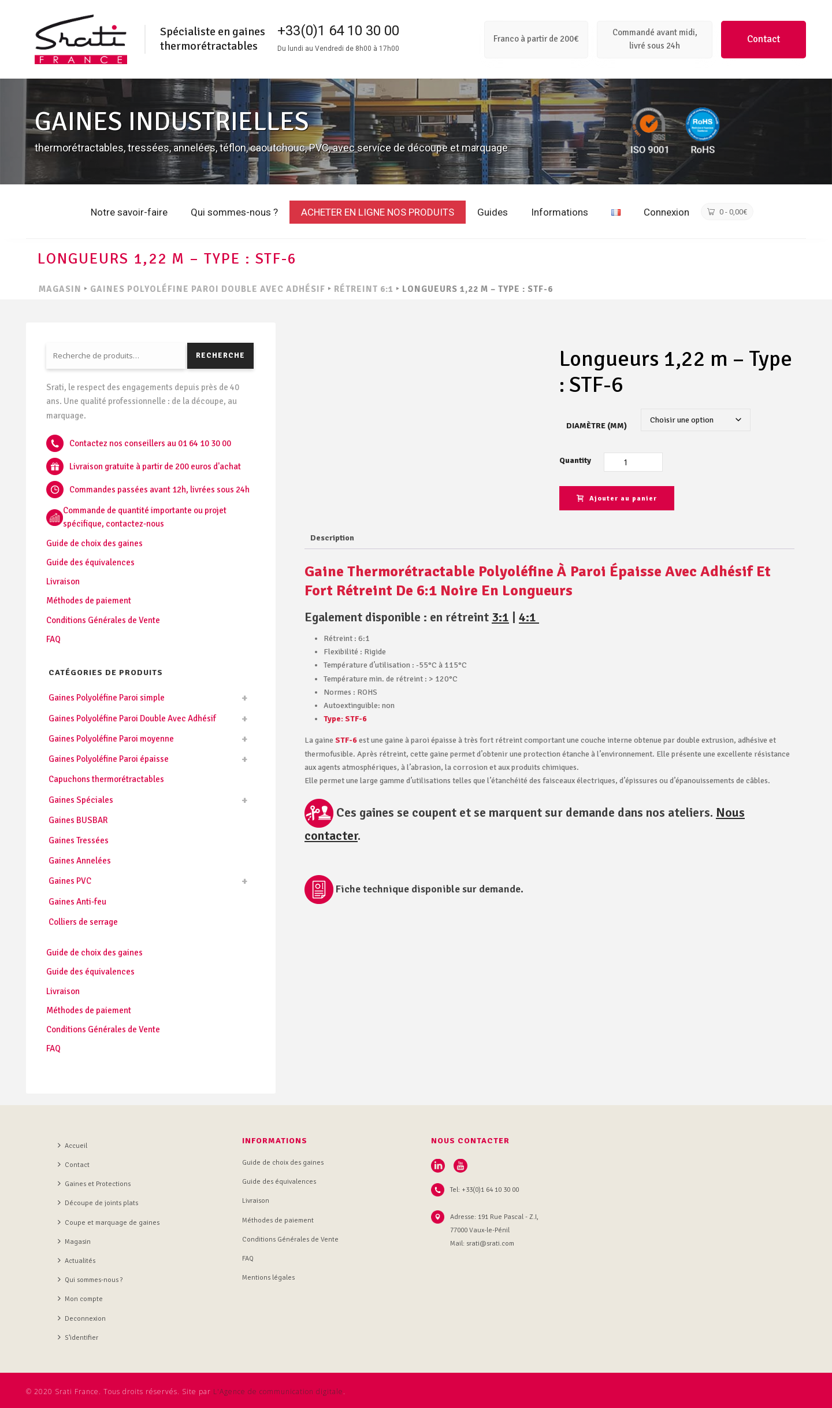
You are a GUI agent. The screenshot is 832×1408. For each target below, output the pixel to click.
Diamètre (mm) (596, 426)
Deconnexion (82, 1318)
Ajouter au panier (617, 498)
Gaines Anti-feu (77, 901)
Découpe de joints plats (98, 1202)
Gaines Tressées (79, 840)
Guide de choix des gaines (94, 543)
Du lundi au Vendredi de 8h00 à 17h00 (338, 49)
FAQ (53, 639)
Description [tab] (332, 538)
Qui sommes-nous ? (234, 212)
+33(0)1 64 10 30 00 (338, 31)
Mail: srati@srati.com (482, 1243)
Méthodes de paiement (88, 600)
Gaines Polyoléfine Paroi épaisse (109, 759)
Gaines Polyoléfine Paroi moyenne (111, 738)
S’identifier (78, 1337)
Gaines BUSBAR (78, 820)
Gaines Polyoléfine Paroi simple (107, 697)
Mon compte (80, 1298)
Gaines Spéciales (81, 800)
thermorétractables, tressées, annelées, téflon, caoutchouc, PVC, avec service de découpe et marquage (271, 148)
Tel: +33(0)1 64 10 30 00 (484, 1189)
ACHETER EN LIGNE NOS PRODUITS (377, 212)
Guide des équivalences (90, 562)
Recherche (220, 355)
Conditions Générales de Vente (103, 620)
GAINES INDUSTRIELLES (172, 122)
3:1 (500, 617)
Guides (492, 212)
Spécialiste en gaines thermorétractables (212, 38)
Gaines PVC (70, 881)
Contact (763, 39)
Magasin (74, 1241)
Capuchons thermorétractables (106, 779)
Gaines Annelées (80, 860)
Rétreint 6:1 (363, 289)
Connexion (666, 212)
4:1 (529, 617)
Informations (559, 212)
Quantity (575, 460)
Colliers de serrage (83, 922)
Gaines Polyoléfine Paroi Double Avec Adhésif (207, 289)
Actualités (76, 1260)
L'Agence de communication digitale (278, 1391)
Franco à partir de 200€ (536, 39)
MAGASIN (60, 289)
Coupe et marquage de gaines (108, 1222)
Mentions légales (268, 1277)
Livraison (63, 581)
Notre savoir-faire (129, 212)
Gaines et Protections (94, 1183)
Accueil (72, 1145)
